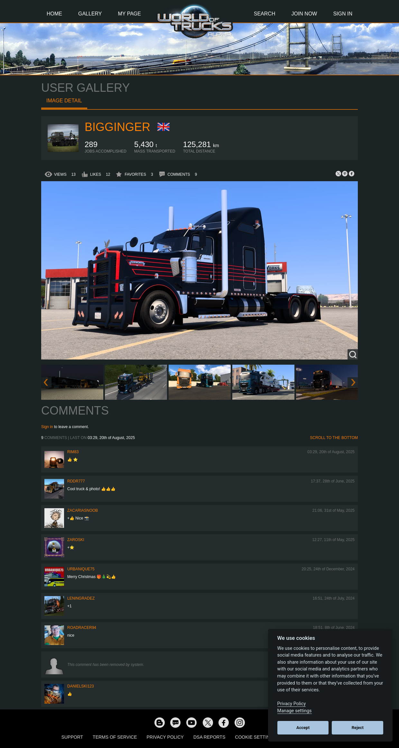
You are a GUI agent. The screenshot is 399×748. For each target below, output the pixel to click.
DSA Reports (209, 737)
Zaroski (75, 540)
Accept (303, 727)
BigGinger (117, 127)
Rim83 (73, 452)
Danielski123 (80, 686)
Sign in (47, 427)
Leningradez (81, 598)
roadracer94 (81, 627)
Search (264, 13)
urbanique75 (81, 569)
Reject (358, 727)
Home (54, 13)
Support (72, 737)
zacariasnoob (82, 510)
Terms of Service (115, 737)
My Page (129, 13)
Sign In (342, 13)
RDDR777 (76, 481)
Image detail (64, 100)
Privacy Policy (165, 737)
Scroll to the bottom (334, 437)
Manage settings (294, 711)
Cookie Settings (255, 737)
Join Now (304, 13)
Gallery (90, 13)
